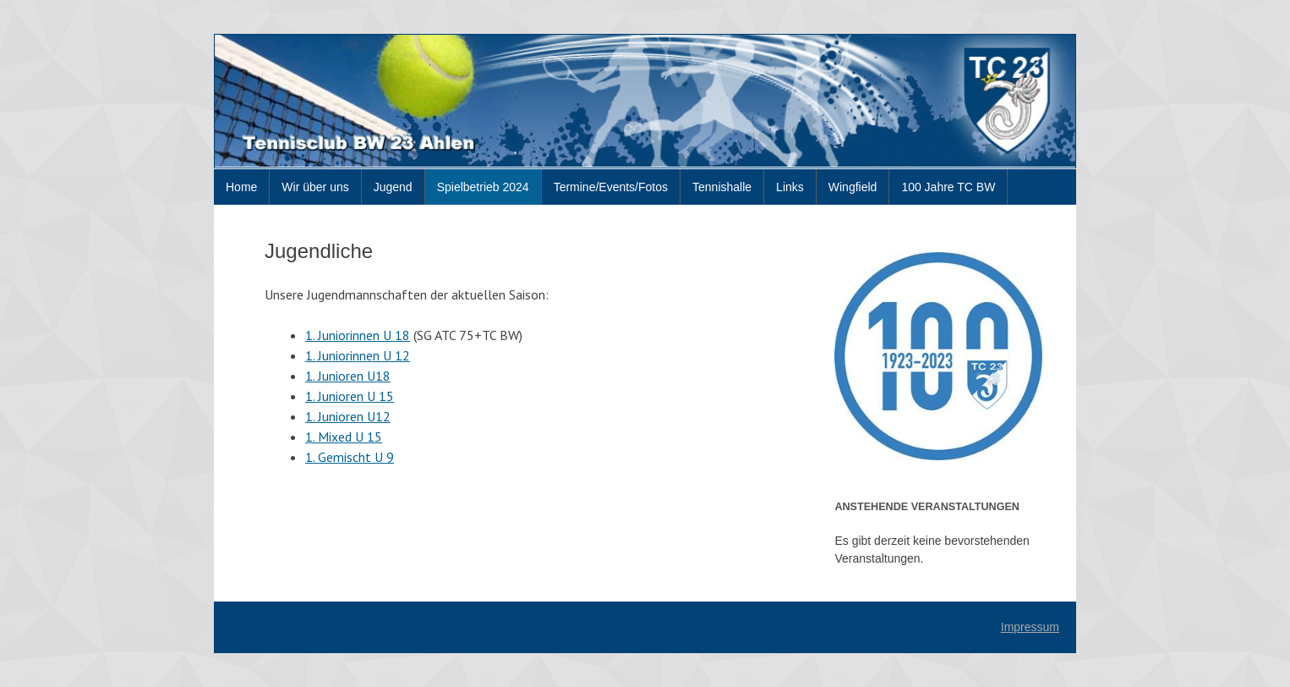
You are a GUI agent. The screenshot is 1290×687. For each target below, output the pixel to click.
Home (241, 187)
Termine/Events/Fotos (611, 187)
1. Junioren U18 (348, 375)
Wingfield (852, 187)
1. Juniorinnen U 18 (357, 335)
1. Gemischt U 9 (349, 456)
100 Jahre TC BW (948, 187)
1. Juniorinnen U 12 (357, 355)
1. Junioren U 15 (349, 395)
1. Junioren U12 (348, 416)
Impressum (1030, 627)
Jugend (393, 187)
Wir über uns (315, 187)
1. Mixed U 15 (343, 436)
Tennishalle (722, 187)
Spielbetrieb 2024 (483, 187)
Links (790, 187)
